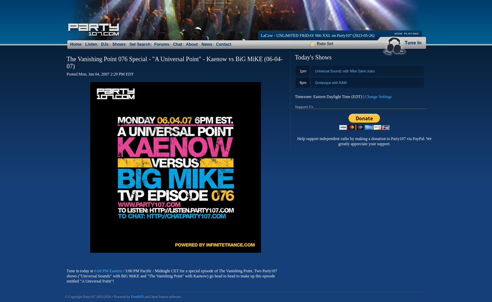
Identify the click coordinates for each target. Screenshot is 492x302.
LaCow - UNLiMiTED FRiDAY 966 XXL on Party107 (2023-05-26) (317, 35)
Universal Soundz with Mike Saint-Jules (345, 71)
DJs (105, 44)
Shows (119, 44)
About (192, 44)
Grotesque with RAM (330, 83)
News (207, 44)
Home (75, 44)
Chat (177, 44)
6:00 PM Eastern (108, 271)
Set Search (139, 44)
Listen (91, 44)
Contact (223, 44)
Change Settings (378, 96)
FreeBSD (137, 297)
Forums (161, 44)
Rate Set (321, 43)
